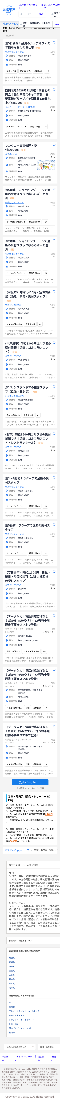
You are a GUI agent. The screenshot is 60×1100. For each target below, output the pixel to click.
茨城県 (12, 970)
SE (10, 1002)
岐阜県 (12, 987)
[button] (30, 782)
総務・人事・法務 (16, 1015)
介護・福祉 (14, 1024)
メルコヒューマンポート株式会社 (20, 107)
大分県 (12, 975)
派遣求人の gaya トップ (15, 23)
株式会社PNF (11, 154)
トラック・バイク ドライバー (21, 1019)
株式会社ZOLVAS (13, 304)
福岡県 (12, 957)
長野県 (12, 979)
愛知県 (12, 962)
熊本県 (12, 983)
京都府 (12, 966)
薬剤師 (12, 1006)
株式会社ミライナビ (14, 51)
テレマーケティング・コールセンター (25, 1011)
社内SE (12, 1032)
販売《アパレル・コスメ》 (20, 1028)
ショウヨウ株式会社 (14, 395)
